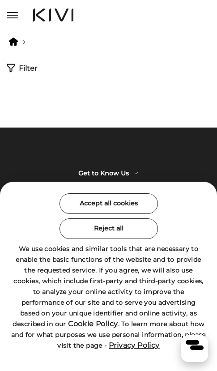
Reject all (108, 228)
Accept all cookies (109, 203)
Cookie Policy (93, 324)
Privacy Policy (134, 345)
